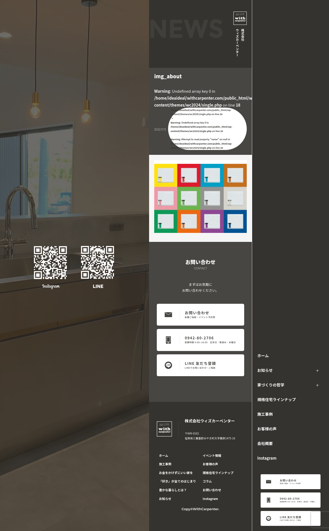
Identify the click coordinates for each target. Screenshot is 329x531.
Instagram (267, 458)
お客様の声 (267, 428)
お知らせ (265, 370)
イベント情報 (212, 455)
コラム (207, 481)
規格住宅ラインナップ (276, 399)
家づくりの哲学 (270, 384)
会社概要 (265, 443)
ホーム (263, 355)
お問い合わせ (212, 490)
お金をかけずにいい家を (176, 472)
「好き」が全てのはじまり (177, 481)
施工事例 (265, 414)
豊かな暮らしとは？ (173, 490)
